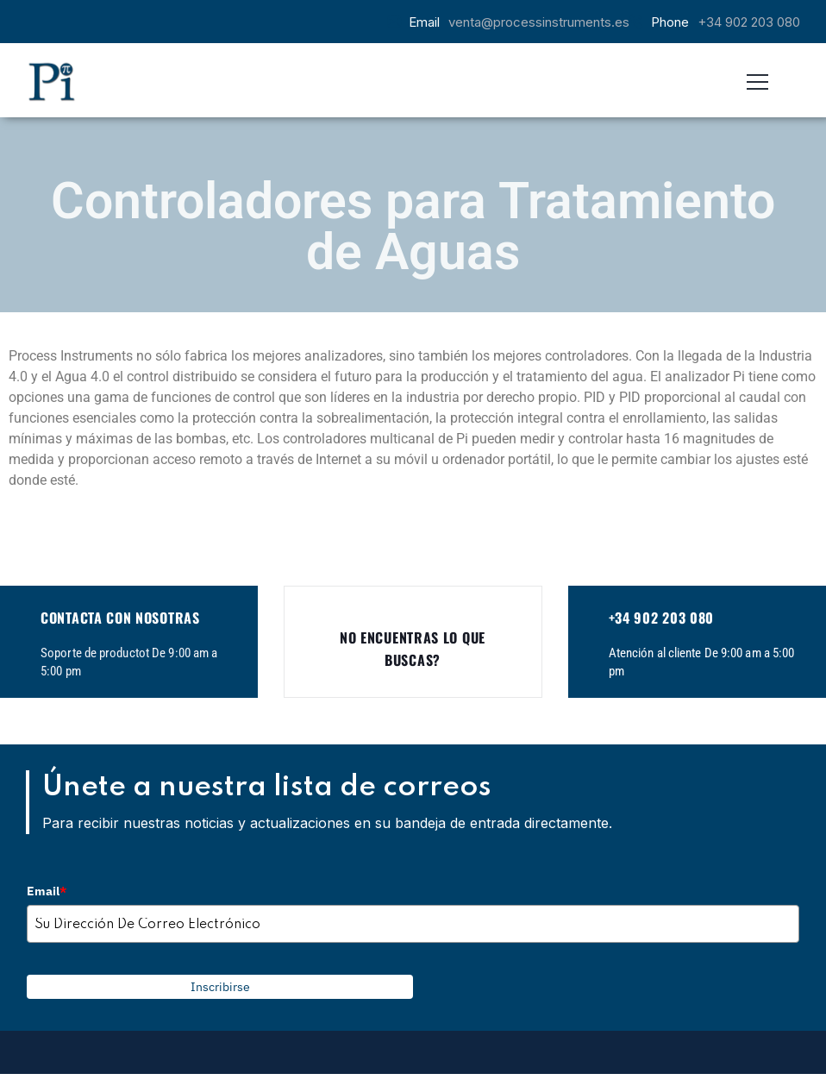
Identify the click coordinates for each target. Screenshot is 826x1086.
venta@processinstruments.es (538, 22)
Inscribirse (220, 987)
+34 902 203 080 (749, 22)
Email (46, 891)
